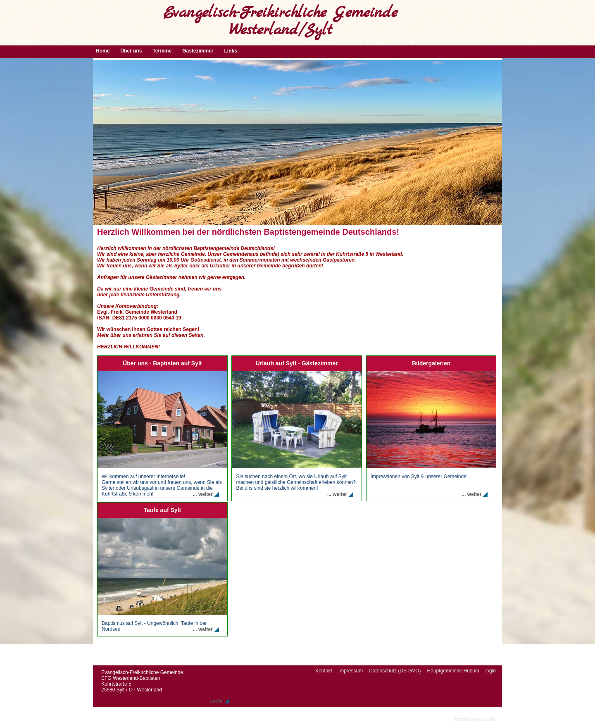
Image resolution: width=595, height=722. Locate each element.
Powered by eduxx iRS (475, 719)
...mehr (215, 700)
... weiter (203, 494)
